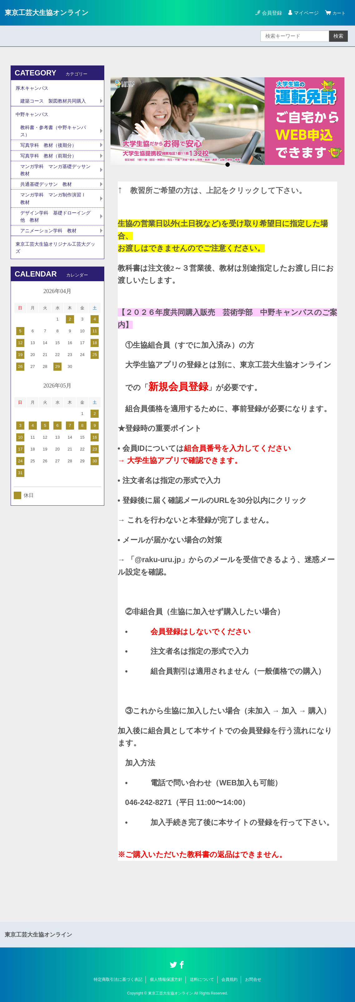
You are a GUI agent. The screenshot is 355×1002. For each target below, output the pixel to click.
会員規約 (229, 979)
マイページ (304, 13)
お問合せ (253, 979)
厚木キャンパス (33, 88)
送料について (202, 979)
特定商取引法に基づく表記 (118, 979)
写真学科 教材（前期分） (50, 159)
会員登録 (270, 13)
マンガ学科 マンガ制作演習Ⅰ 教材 (57, 203)
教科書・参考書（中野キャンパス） (55, 133)
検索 (338, 36)
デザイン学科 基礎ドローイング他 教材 (55, 221)
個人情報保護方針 (166, 979)
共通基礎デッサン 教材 (47, 188)
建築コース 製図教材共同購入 (55, 102)
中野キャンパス (33, 116)
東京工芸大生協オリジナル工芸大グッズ (56, 254)
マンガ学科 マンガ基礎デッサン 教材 (55, 173)
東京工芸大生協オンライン (50, 12)
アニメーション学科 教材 (50, 236)
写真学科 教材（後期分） (50, 148)
